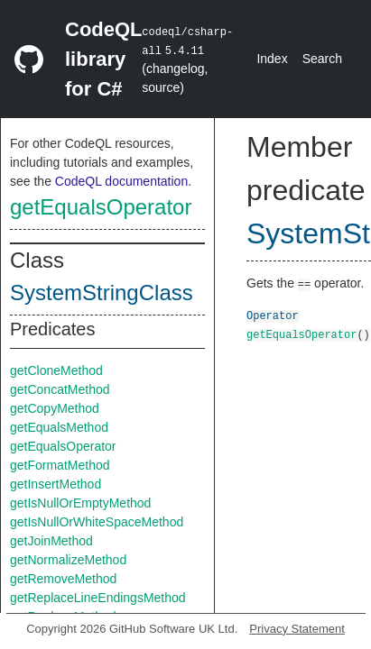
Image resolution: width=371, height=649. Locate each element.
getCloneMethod (56, 370)
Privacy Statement (297, 628)
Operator (272, 315)
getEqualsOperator (100, 207)
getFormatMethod (60, 465)
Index (271, 58)
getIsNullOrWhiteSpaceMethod (96, 522)
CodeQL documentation (121, 181)
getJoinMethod (51, 541)
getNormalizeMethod (68, 560)
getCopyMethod (54, 408)
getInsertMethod (55, 484)
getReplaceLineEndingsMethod (98, 597)
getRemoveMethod (63, 578)
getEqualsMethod (59, 427)
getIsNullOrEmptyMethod (80, 503)
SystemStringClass (101, 292)
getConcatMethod (60, 389)
